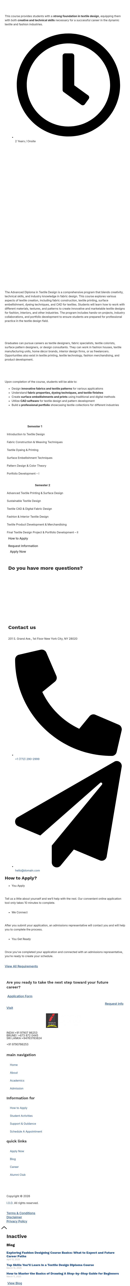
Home (14, 1064)
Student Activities (21, 1115)
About (14, 1072)
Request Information (23, 546)
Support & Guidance (23, 1123)
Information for (21, 1098)
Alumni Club (18, 1174)
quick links (17, 1141)
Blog (13, 1159)
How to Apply (18, 538)
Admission (16, 1088)
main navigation (21, 1055)
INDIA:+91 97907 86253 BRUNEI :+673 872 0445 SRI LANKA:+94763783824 (24, 1035)
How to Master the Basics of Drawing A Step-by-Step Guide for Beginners (63, 1273)
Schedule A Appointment (26, 1131)
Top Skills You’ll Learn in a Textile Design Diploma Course (50, 1265)
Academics (17, 1080)
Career (14, 1166)
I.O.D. (10, 1202)
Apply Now (18, 551)
